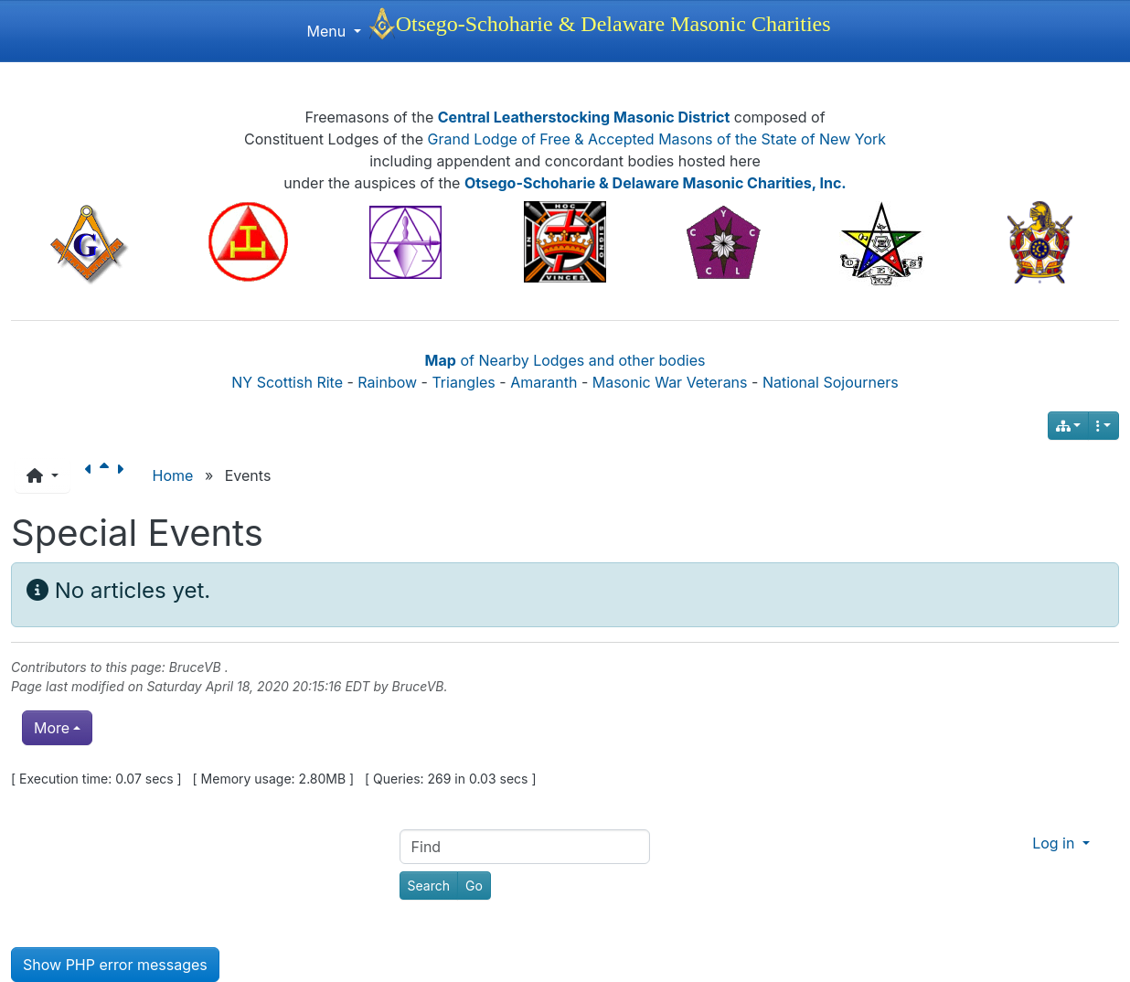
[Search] (429, 885)
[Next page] (123, 475)
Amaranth (543, 382)
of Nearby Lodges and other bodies (565, 360)
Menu (333, 31)
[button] (42, 475)
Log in (1055, 843)
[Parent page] (108, 475)
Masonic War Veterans (670, 382)
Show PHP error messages (115, 964)
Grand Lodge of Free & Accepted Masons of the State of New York (657, 139)
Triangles (463, 382)
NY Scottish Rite (287, 382)
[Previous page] (92, 475)
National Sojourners (830, 382)
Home (173, 475)
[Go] (474, 885)
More (51, 728)
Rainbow (387, 382)
